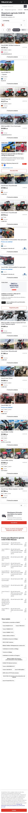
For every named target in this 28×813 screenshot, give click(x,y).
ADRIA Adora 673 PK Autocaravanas (11, 672)
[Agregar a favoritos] (25, 56)
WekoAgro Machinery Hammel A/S (9, 163)
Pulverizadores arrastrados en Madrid (11, 622)
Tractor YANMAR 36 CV (8, 629)
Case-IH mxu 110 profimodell (9, 212)
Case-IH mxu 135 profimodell (9, 185)
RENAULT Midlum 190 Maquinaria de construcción (14, 645)
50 (21, 25)
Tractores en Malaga (7, 652)
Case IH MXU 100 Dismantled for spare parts (13, 267)
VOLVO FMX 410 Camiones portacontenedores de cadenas (14, 676)
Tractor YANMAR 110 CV (8, 632)
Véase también (6, 619)
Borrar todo (16, 30)
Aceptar (14, 810)
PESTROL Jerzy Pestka (6, 442)
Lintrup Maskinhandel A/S (6, 54)
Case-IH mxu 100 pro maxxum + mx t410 (12, 489)
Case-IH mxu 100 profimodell (9, 351)
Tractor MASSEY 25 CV (8, 625)
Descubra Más (14, 170)
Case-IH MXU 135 (6, 405)
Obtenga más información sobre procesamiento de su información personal (13, 806)
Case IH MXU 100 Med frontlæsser (10, 45)
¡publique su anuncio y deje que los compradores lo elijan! (10, 294)
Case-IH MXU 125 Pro (7, 460)
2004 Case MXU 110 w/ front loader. (11, 126)
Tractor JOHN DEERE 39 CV (9, 666)
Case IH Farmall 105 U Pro (8, 680)
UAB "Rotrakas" (4, 470)
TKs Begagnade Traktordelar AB (7, 248)
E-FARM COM (4, 107)
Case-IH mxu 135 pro (7, 378)
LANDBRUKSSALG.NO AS (6, 134)
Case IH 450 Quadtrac (19, 669)
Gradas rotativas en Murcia (8, 635)
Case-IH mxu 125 (5, 99)
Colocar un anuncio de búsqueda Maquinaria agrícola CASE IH (14, 529)
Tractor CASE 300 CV (7, 669)
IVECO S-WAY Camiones (8, 642)
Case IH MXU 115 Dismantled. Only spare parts (14, 239)
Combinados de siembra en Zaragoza (11, 655)
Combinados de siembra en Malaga (10, 648)
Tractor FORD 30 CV (20, 625)
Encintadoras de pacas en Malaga (10, 639)
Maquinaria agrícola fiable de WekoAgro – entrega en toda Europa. (12, 154)
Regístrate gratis (14, 307)
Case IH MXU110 (5, 72)
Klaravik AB (3, 80)
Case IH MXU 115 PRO (7, 432)
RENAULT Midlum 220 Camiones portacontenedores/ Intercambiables (14, 659)
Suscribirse (14, 522)
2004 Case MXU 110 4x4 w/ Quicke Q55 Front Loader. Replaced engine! (13, 323)
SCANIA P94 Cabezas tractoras (10, 663)
